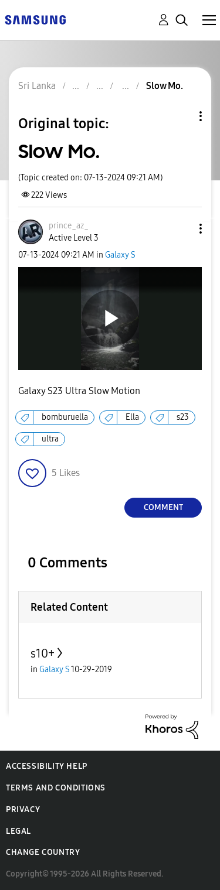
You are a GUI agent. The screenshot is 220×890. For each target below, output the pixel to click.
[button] (181, 229)
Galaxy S (120, 255)
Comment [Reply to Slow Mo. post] (163, 507)
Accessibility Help (46, 766)
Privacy (23, 809)
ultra (50, 439)
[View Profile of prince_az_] (69, 226)
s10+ (43, 653)
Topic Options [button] (181, 116)
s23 (183, 417)
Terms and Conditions (56, 788)
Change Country (43, 852)
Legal (18, 831)
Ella (132, 417)
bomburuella (65, 417)
